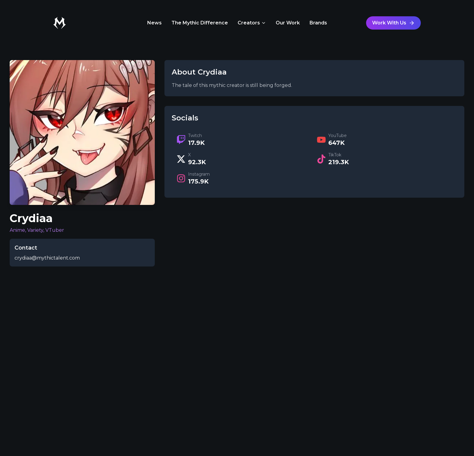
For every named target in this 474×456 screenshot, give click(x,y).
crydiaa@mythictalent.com (47, 258)
